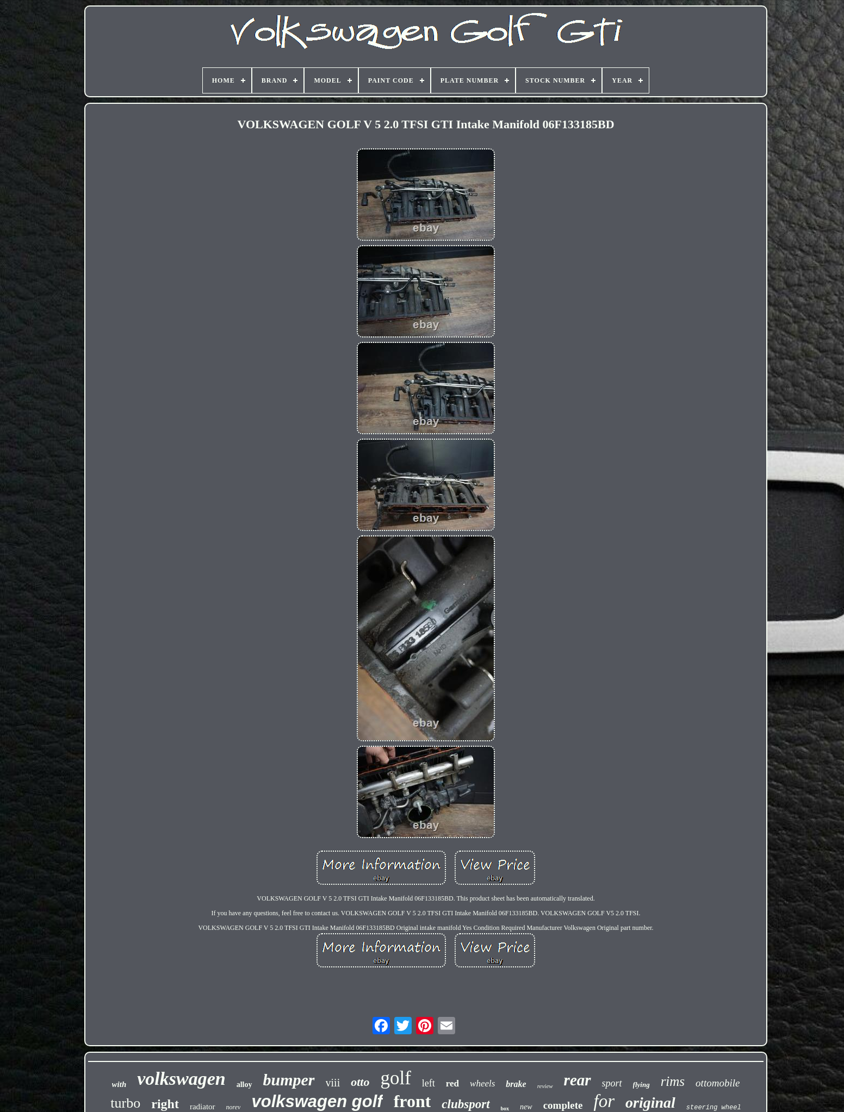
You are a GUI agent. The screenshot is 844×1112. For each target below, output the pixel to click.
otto (360, 1082)
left (428, 1083)
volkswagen (181, 1079)
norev (233, 1107)
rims (673, 1081)
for (604, 1101)
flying (641, 1084)
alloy (244, 1084)
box (505, 1108)
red (452, 1083)
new (526, 1107)
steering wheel (713, 1107)
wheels (482, 1083)
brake (516, 1084)
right (165, 1104)
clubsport (465, 1104)
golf (395, 1078)
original (650, 1102)
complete (563, 1105)
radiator (202, 1106)
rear (577, 1080)
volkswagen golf (316, 1101)
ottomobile (718, 1083)
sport (612, 1083)
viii (333, 1083)
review (545, 1086)
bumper (289, 1080)
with (119, 1084)
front (412, 1101)
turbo (125, 1103)
